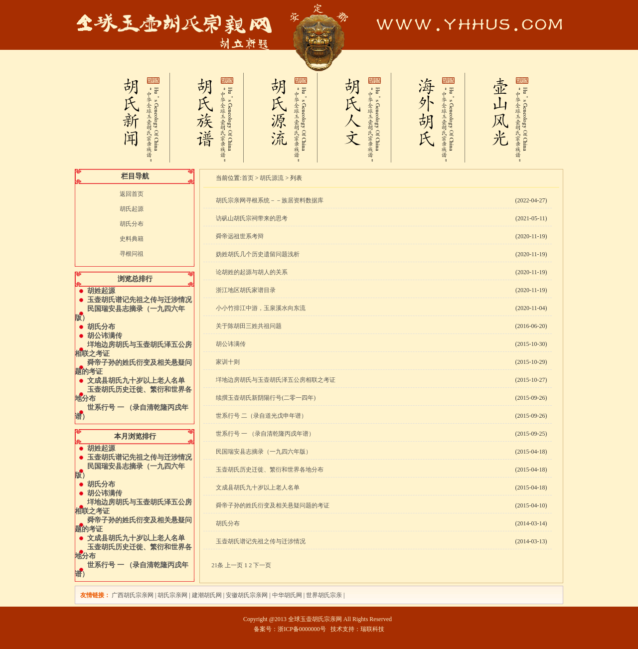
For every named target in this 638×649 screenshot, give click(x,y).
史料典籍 (132, 238)
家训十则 (228, 361)
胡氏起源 (132, 208)
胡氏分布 (132, 223)
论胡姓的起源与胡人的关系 (252, 272)
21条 (217, 565)
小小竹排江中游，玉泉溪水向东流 (261, 308)
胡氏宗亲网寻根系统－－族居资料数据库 (269, 200)
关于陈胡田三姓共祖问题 (249, 326)
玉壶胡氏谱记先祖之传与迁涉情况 (139, 300)
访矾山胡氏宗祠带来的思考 (252, 218)
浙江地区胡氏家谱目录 (246, 290)
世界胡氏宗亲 (324, 595)
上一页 (234, 565)
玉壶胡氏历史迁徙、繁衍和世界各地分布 (269, 469)
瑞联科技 (372, 629)
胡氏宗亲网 (172, 595)
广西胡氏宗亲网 (133, 595)
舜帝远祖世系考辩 (240, 236)
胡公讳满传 (104, 335)
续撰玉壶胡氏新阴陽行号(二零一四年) (266, 397)
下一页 (262, 565)
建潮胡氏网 (207, 595)
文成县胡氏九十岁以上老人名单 (136, 380)
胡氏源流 (272, 177)
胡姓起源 (101, 291)
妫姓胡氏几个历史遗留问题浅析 (258, 254)
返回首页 (132, 193)
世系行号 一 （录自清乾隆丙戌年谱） (265, 433)
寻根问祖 (132, 253)
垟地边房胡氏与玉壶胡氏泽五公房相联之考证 (275, 379)
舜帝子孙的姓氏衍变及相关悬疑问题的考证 (272, 505)
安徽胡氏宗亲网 (247, 595)
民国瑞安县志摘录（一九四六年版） (264, 451)
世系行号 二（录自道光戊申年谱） (261, 415)
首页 (248, 177)
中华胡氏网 (287, 595)
